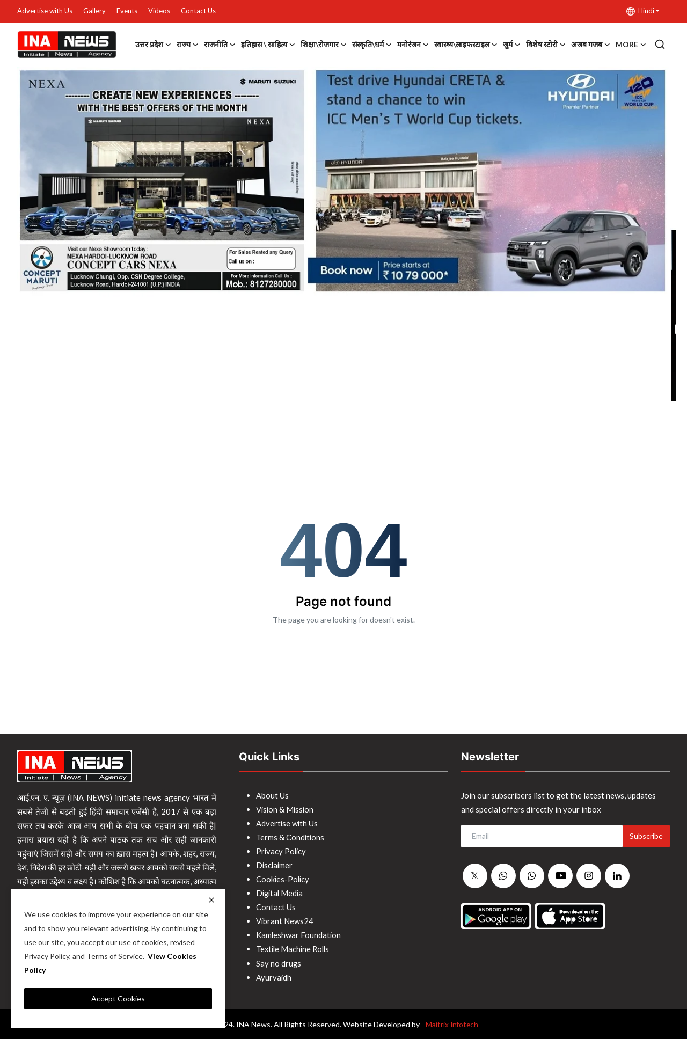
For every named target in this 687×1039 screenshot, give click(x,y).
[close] (211, 900)
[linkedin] (617, 876)
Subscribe (646, 835)
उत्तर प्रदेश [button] (153, 44)
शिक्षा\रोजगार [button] (324, 44)
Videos (159, 10)
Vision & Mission (286, 809)
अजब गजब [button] (590, 44)
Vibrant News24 (285, 921)
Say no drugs (279, 963)
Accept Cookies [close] (118, 998)
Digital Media (280, 893)
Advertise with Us (44, 10)
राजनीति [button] (220, 44)
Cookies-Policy (283, 879)
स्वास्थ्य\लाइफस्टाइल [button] (466, 44)
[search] (660, 44)
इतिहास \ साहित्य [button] (268, 44)
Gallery (94, 10)
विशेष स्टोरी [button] (546, 44)
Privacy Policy (282, 851)
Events (126, 10)
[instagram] (588, 876)
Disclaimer (275, 865)
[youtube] (560, 876)
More (631, 44)
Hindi (640, 11)
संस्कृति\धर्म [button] (372, 44)
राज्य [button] (188, 44)
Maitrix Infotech (452, 1023)
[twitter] (475, 876)
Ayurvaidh (274, 977)
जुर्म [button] (512, 44)
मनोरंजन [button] (413, 44)
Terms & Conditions (290, 837)
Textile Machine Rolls (294, 949)
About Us (272, 795)
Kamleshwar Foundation (299, 935)
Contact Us (198, 10)
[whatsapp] (503, 876)
